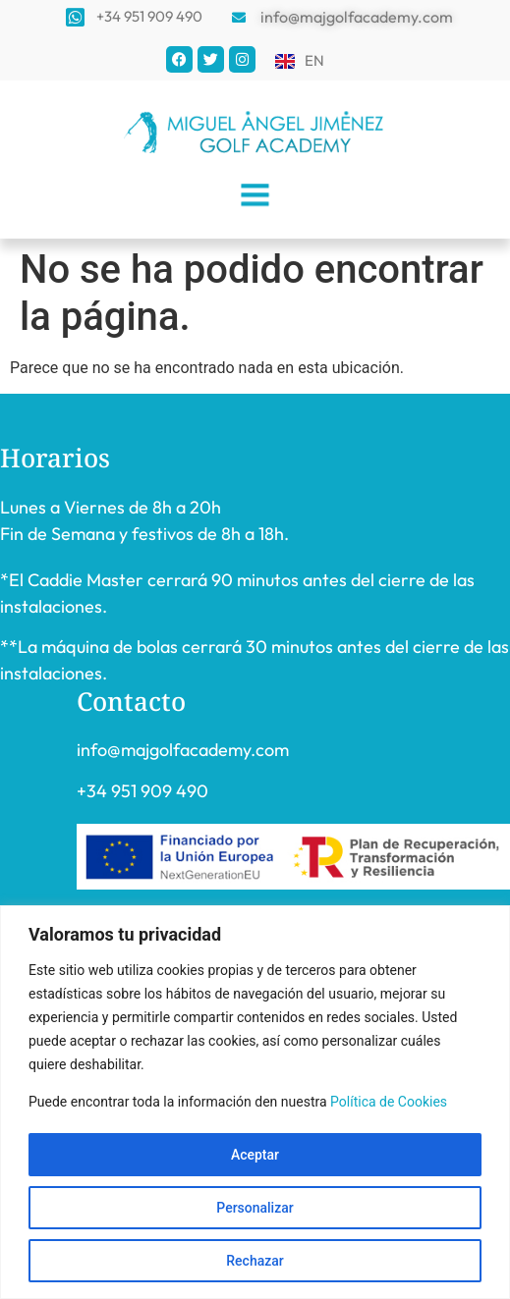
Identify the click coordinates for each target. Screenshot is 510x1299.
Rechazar (254, 1261)
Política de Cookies (388, 1102)
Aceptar (255, 1155)
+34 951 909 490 (142, 791)
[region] (255, 1102)
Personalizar (254, 1208)
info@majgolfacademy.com (183, 749)
